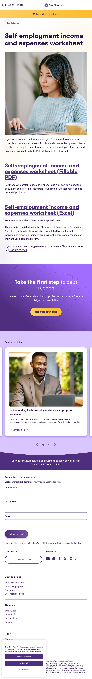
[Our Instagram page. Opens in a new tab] (54, 558)
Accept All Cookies (24, 657)
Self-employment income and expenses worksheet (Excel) (42, 210)
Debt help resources (14, 594)
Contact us (10, 622)
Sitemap (9, 639)
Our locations (11, 618)
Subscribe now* (16, 534)
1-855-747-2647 (18, 250)
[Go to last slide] (37, 444)
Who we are (10, 611)
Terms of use (63, 661)
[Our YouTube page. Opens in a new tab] (48, 558)
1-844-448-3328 (23, 559)
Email (8, 516)
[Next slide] (54, 444)
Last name (11, 502)
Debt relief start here (14, 582)
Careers (10, 614)
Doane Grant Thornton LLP (46, 464)
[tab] (43, 444)
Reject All (24, 663)
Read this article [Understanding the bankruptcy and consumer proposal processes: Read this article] (19, 430)
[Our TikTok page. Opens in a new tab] (77, 558)
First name (11, 487)
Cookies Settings (24, 669)
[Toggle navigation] (87, 5)
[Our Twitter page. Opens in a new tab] (65, 558)
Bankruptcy (10, 590)
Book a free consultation (46, 312)
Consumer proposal (14, 586)
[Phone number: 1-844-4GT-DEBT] (12, 5)
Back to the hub (12, 23)
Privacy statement (47, 661)
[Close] (43, 643)
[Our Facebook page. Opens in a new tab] (59, 558)
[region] (24, 658)
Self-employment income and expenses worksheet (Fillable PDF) (42, 171)
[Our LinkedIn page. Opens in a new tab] (71, 558)
